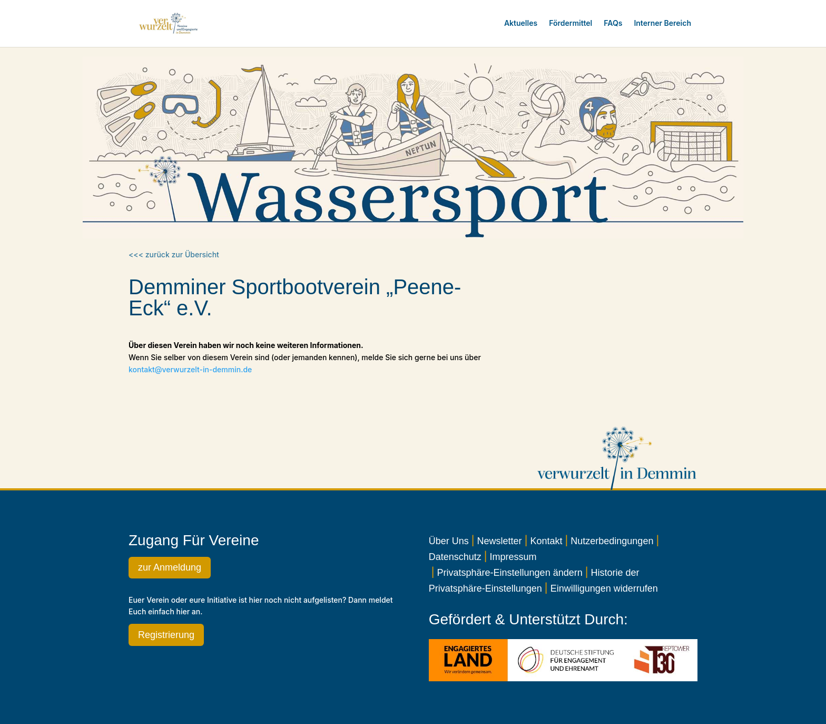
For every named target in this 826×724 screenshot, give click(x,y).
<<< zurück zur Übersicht (174, 254)
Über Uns (449, 541)
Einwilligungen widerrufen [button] (604, 588)
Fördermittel (570, 22)
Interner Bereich (662, 22)
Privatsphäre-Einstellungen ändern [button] (510, 572)
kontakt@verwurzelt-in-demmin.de (190, 369)
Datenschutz (455, 557)
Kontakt (546, 541)
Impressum (513, 557)
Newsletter (499, 541)
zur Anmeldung (169, 567)
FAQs (613, 22)
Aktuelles (520, 22)
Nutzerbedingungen (612, 541)
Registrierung (166, 635)
